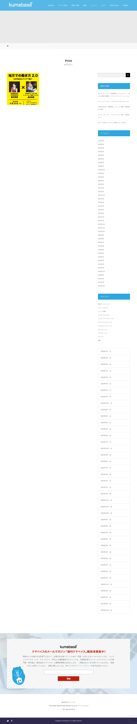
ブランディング (102, 329)
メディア (100, 337)
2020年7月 (101, 242)
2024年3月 (101, 148)
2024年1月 (101, 151)
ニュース (94, 5)
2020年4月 (101, 253)
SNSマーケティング (104, 304)
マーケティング (102, 333)
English (125, 5)
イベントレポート (103, 308)
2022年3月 (101, 188)
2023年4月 (101, 159)
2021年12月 (101, 195)
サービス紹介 (62, 5)
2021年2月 (101, 217)
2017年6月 (101, 282)
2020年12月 (101, 224)
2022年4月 (101, 184)
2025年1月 (101, 140)
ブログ (103, 5)
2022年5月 (101, 180)
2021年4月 (101, 209)
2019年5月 (101, 260)
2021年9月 (101, 199)
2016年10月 (101, 286)
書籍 (84, 5)
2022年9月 (101, 173)
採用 (99, 340)
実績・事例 (75, 5)
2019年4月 (101, 264)
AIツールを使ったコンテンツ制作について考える (112, 122)
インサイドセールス (103, 315)
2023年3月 (101, 162)
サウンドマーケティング (105, 322)
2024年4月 (101, 144)
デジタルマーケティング (105, 326)
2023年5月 (101, 155)
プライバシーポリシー (82, 666)
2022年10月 (101, 170)
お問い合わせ (114, 5)
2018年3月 (101, 278)
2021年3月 (101, 213)
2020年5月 (101, 249)
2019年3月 (101, 268)
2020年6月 (101, 246)
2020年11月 (101, 228)
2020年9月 (101, 235)
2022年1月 (101, 191)
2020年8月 (101, 239)
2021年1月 (101, 220)
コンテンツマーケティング (105, 318)
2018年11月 (101, 271)
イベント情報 (102, 311)
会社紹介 (51, 5)
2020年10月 (101, 231)
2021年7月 (101, 206)
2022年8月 (101, 177)
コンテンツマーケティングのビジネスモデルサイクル (113, 101)
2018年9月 (101, 275)
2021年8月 (101, 202)
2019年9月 (101, 257)
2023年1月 (101, 166)
